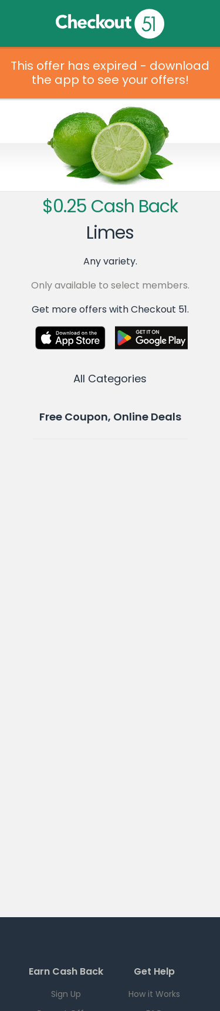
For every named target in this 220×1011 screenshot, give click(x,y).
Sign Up (66, 994)
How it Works (154, 994)
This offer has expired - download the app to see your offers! (110, 73)
